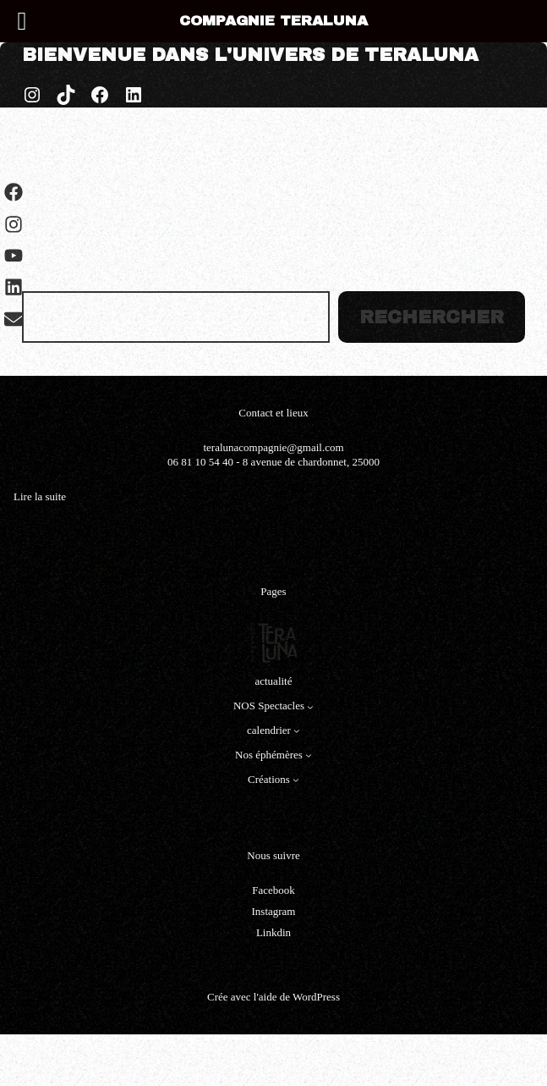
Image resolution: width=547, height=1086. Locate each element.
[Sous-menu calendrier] (296, 730)
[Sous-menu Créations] (296, 779)
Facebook (273, 890)
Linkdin (273, 932)
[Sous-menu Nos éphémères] (308, 755)
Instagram (274, 911)
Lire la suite (40, 497)
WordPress (316, 996)
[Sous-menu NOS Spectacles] (310, 706)
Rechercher (431, 317)
